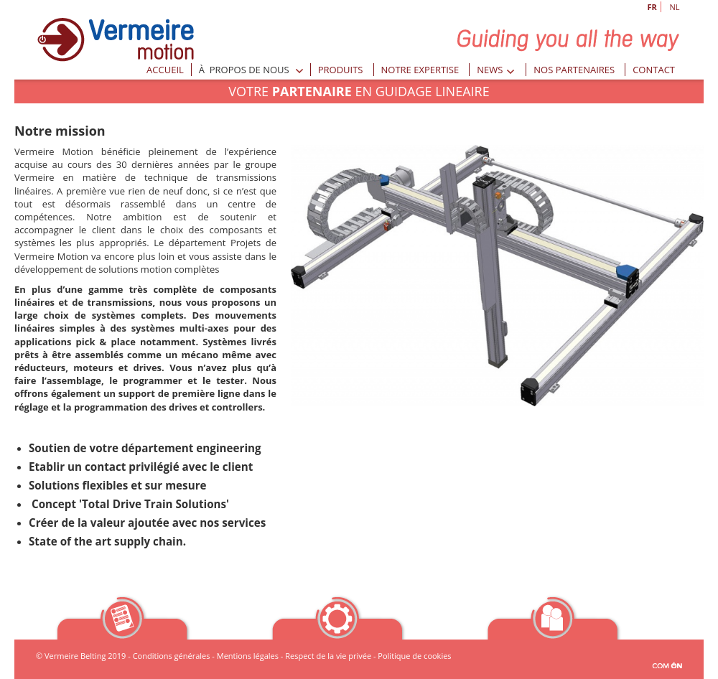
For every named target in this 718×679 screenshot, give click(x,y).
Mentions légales (248, 655)
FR (652, 6)
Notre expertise (420, 69)
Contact (654, 69)
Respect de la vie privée (328, 655)
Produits (340, 69)
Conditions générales (171, 655)
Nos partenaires (574, 69)
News (496, 69)
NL (675, 6)
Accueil (165, 69)
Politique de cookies (414, 655)
